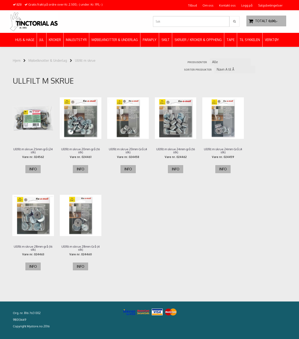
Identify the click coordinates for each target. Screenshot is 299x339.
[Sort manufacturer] (230, 62)
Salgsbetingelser (270, 5)
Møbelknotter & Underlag (47, 60)
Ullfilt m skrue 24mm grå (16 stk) (172, 151)
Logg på (247, 5)
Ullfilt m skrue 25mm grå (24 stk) (33, 151)
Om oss (208, 5)
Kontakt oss (227, 5)
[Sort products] (234, 69)
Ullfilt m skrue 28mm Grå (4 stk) (33, 248)
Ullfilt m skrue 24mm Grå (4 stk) (219, 151)
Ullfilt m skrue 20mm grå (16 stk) (79, 151)
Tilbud (192, 5)
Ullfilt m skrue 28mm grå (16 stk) (266, 151)
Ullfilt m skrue (85, 60)
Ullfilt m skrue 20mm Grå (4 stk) (126, 151)
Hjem (17, 60)
